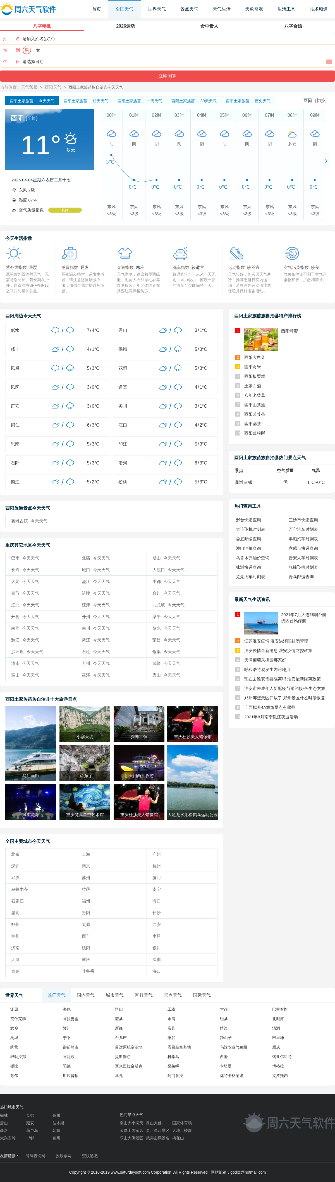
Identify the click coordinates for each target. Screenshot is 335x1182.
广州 (156, 854)
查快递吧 (90, 1156)
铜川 (56, 1115)
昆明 (15, 912)
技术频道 (319, 9)
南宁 (156, 889)
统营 (14, 1047)
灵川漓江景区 (157, 1130)
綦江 (96, 640)
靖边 (224, 1028)
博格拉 (278, 1066)
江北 (25, 604)
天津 (15, 959)
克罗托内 (280, 1075)
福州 (86, 901)
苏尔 (14, 1075)
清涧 (276, 1028)
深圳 (15, 866)
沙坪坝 (27, 651)
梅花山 (178, 1138)
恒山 (119, 1009)
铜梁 (166, 651)
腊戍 (276, 1047)
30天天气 (194, 100)
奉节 (25, 593)
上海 (86, 854)
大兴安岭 (8, 1138)
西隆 (224, 1056)
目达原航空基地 (128, 1047)
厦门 (156, 877)
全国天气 (124, 9)
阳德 (67, 1066)
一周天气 (140, 100)
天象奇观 (254, 9)
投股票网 (63, 1156)
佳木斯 (58, 1123)
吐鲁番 (88, 971)
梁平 (166, 616)
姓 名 (11, 38)
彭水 (166, 628)
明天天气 (86, 100)
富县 (171, 1028)
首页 (96, 9)
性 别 (11, 50)
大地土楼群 (182, 1130)
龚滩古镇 (29, 521)
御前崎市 (70, 1047)
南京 (86, 866)
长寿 (25, 569)
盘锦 (30, 1115)
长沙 (156, 912)
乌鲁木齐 (19, 889)
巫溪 (96, 675)
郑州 (15, 924)
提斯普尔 (123, 1056)
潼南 (25, 663)
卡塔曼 (226, 1066)
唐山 (4, 1123)
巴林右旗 (280, 1009)
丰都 (166, 581)
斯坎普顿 (70, 1075)
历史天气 (248, 100)
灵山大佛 (154, 1123)
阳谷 (171, 1037)
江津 (96, 604)
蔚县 (119, 1018)
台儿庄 (121, 1037)
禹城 (14, 1037)
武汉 (15, 877)
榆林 (4, 1115)
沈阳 (86, 947)
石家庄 (17, 901)
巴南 (25, 558)
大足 (25, 581)
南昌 (156, 936)
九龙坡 (168, 604)
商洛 (4, 1130)
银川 (156, 947)
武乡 (14, 1028)
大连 (224, 1009)
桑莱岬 (173, 1066)
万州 (96, 663)
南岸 (25, 628)
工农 (171, 1009)
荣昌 (166, 640)
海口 (156, 901)
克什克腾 (18, 1018)
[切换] (321, 100)
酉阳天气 (53, 87)
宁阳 (67, 1037)
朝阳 (56, 1130)
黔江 (25, 640)
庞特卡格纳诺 (231, 1075)
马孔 (119, 1075)
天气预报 (29, 87)
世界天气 (157, 9)
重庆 (86, 959)
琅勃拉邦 (18, 1056)
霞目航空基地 (179, 1047)
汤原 (14, 1009)
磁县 (224, 1018)
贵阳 (86, 912)
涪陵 (96, 593)
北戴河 (278, 1018)
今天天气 (32, 100)
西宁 (86, 936)
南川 (96, 628)
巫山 (25, 675)
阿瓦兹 (69, 1056)
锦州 (56, 1138)
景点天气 (189, 9)
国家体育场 (182, 1123)
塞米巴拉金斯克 (128, 1066)
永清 (171, 1018)
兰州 (15, 936)
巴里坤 (278, 1037)
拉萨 (86, 889)
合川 (166, 593)
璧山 (166, 558)
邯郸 (30, 1138)
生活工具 (286, 9)
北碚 (96, 558)
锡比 (14, 1066)
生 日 (11, 61)
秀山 (166, 675)
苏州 (86, 877)
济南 (15, 947)
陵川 (67, 1028)
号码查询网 (35, 1156)
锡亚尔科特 (282, 1056)
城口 (96, 569)
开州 (96, 616)
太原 (86, 924)
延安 (30, 1123)
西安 (156, 924)
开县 (25, 616)
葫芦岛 (32, 1130)
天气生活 (222, 9)
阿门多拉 (175, 1075)
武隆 (166, 663)
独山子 (226, 1037)
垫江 (96, 581)
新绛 (119, 1028)
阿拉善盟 (70, 1018)
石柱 (96, 651)
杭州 (156, 866)
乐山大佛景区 (131, 1138)
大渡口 (168, 569)
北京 (15, 854)
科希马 (173, 1056)
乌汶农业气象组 (233, 1047)
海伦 (67, 1009)
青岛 (15, 971)
